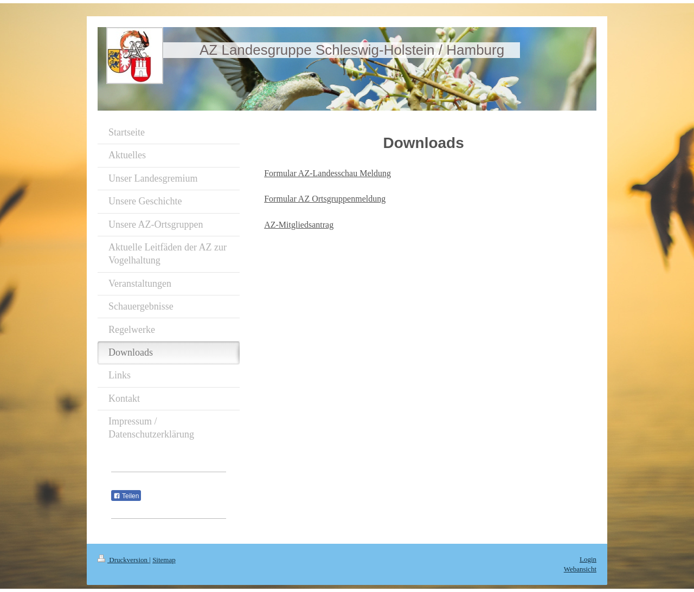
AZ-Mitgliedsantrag (298, 224)
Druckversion (123, 560)
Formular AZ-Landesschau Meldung (327, 173)
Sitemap (164, 560)
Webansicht (580, 569)
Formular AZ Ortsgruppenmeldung (324, 198)
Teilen (126, 496)
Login (588, 559)
